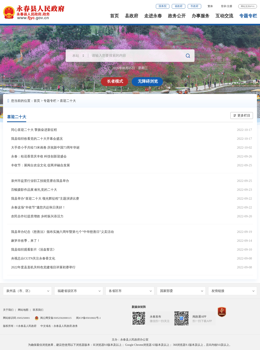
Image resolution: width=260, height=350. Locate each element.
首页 (114, 15)
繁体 (210, 6)
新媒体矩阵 (139, 306)
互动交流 (224, 15)
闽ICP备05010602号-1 (88, 317)
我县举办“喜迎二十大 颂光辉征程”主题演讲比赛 (45, 198)
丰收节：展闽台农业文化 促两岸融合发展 (40, 165)
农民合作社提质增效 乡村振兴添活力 (37, 216)
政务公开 (177, 15)
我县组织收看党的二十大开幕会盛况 (37, 138)
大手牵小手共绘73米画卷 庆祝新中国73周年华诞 (45, 147)
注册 (229, 6)
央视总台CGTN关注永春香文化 (33, 258)
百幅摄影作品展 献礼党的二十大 (34, 189)
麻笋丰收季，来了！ (25, 240)
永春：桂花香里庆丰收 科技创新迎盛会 (39, 156)
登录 (223, 6)
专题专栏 (248, 15)
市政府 (194, 6)
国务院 (163, 6)
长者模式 (115, 81)
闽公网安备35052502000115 (53, 317)
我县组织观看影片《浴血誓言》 (33, 249)
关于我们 (8, 309)
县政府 (131, 15)
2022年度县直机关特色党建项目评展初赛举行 (43, 267)
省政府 (178, 6)
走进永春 (153, 15)
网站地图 (23, 309)
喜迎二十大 (68, 100)
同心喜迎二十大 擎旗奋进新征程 (34, 129)
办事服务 (200, 15)
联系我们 (38, 309)
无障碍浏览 (148, 81)
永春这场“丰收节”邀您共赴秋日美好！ (38, 207)
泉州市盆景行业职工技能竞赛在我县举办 (40, 180)
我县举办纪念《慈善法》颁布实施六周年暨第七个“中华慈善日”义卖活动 (62, 231)
